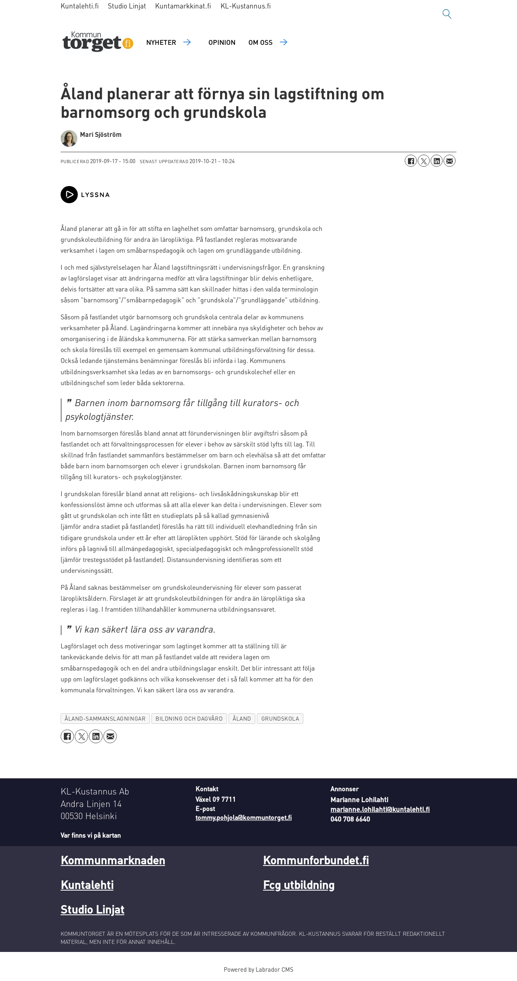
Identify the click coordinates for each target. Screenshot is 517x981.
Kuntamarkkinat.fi (183, 5)
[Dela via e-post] (449, 161)
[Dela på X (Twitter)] (424, 161)
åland (242, 718)
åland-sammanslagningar (105, 718)
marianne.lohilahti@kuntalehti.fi (380, 809)
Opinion (221, 42)
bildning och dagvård (189, 718)
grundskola (280, 718)
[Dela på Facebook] (411, 161)
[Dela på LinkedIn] (437, 161)
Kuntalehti (87, 884)
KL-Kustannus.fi (246, 5)
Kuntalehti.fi (80, 5)
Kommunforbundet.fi (316, 860)
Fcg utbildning (298, 884)
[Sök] (447, 14)
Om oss (260, 42)
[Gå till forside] (98, 42)
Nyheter (161, 42)
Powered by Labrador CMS (258, 969)
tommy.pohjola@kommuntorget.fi (243, 817)
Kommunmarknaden (113, 860)
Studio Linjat (127, 5)
